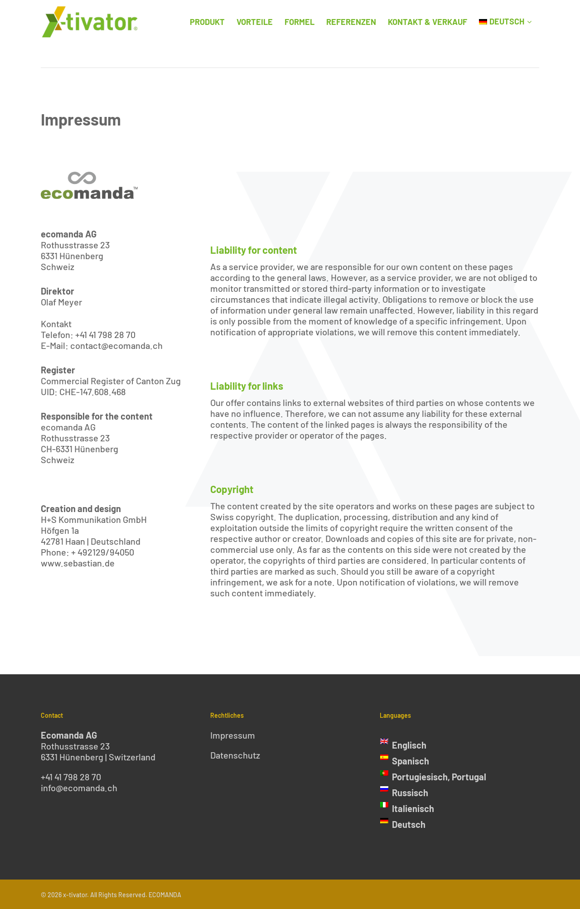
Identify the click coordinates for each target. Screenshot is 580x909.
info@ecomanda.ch (79, 787)
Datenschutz (235, 754)
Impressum (232, 735)
